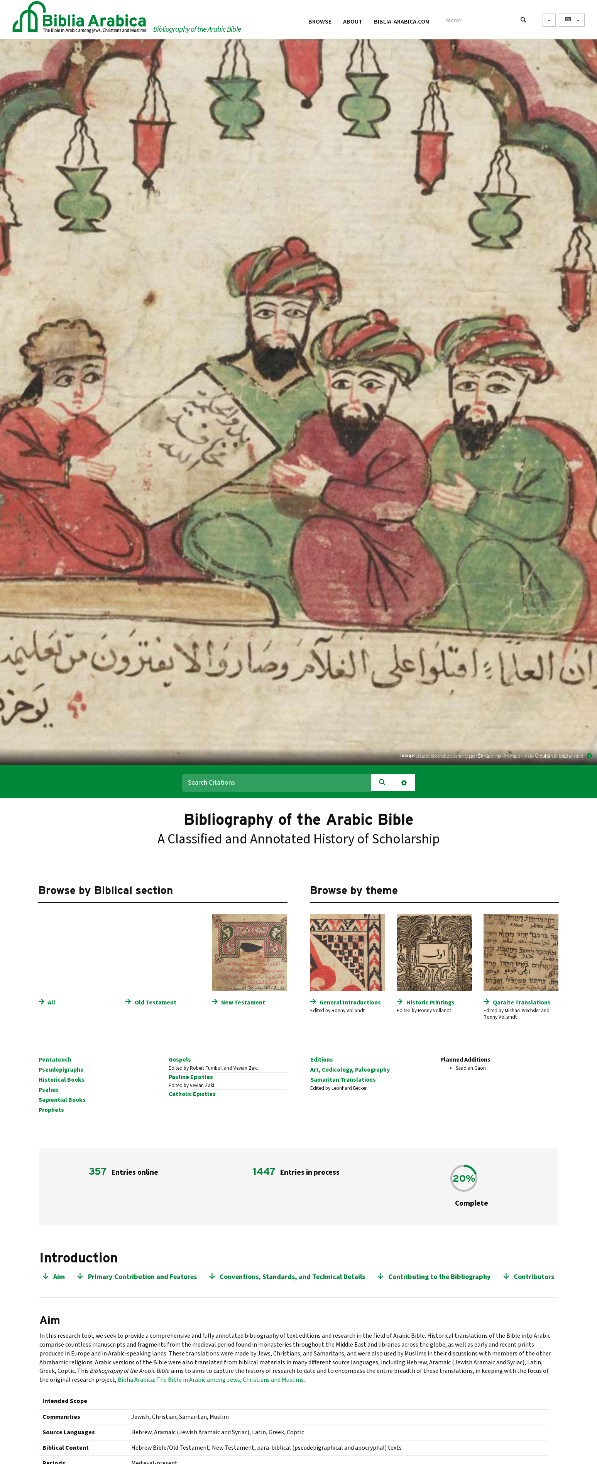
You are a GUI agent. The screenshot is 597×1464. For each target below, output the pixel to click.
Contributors (534, 1277)
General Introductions (350, 1002)
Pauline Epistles (191, 1077)
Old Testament (155, 1002)
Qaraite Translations (522, 1002)
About (352, 21)
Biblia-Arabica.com (402, 21)
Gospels (180, 1059)
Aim (59, 1277)
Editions (321, 1059)
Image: (407, 755)
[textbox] (478, 19)
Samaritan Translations (343, 1080)
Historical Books (62, 1080)
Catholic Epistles (192, 1094)
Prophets (51, 1110)
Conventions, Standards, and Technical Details (292, 1277)
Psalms (49, 1090)
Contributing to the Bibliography (439, 1277)
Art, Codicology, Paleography (350, 1069)
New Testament (243, 1002)
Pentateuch (55, 1059)
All (51, 1002)
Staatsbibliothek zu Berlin (440, 756)
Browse (319, 21)
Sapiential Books (62, 1100)
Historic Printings (430, 1002)
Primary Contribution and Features (142, 1277)
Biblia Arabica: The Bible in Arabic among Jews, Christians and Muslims (211, 1380)
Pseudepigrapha (61, 1069)
